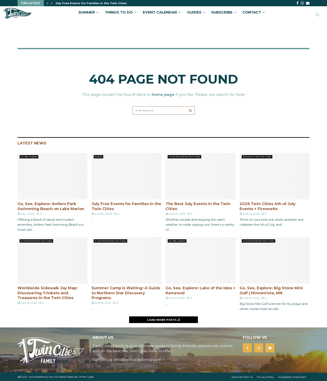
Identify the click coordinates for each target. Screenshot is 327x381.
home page (163, 94)
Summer (86, 12)
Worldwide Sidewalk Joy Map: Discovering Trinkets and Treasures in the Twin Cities (48, 293)
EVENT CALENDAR (160, 12)
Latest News (32, 143)
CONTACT (252, 12)
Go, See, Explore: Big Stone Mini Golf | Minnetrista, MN (271, 290)
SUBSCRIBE (222, 12)
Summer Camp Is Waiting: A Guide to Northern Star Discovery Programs (126, 293)
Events (98, 156)
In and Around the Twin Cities (184, 156)
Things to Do (119, 12)
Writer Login (86, 376)
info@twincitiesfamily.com (137, 359)
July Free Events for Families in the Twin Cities (91, 3)
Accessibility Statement (292, 376)
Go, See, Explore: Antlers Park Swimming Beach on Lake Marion (51, 206)
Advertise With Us (242, 376)
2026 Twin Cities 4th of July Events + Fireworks (268, 206)
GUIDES (194, 12)
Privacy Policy (265, 376)
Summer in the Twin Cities (257, 156)
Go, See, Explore (29, 156)
